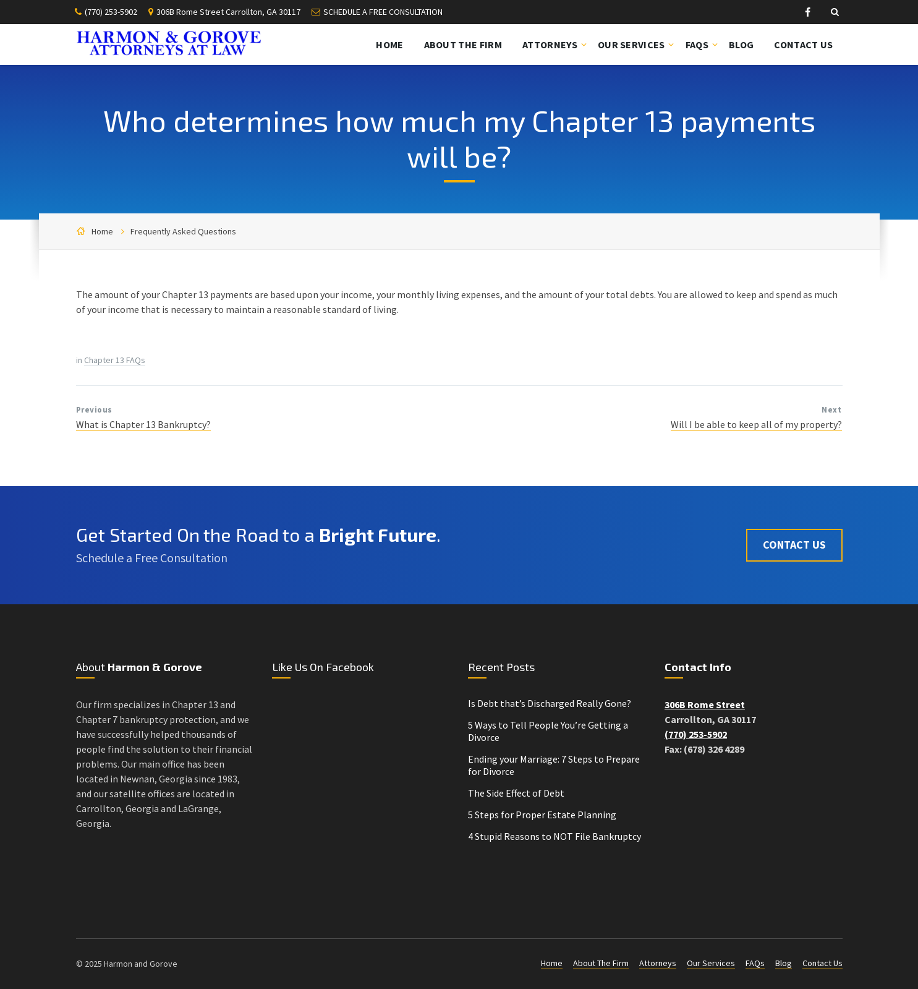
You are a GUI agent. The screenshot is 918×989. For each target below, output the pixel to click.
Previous (94, 410)
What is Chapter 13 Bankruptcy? (143, 424)
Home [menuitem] (389, 44)
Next (831, 410)
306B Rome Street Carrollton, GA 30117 (228, 11)
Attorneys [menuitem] (549, 44)
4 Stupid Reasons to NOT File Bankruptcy (554, 836)
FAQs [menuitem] (697, 44)
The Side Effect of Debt (516, 793)
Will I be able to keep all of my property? (756, 424)
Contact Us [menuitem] (803, 44)
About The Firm (601, 963)
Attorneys (657, 963)
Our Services (711, 963)
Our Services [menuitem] (631, 44)
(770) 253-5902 (111, 11)
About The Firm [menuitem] (463, 44)
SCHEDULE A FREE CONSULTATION (383, 11)
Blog (783, 963)
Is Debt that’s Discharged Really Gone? (549, 703)
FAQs (755, 963)
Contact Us (794, 544)
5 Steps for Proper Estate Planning (542, 814)
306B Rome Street (705, 704)
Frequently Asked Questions (183, 231)
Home (102, 231)
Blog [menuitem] (741, 44)
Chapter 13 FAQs (114, 360)
